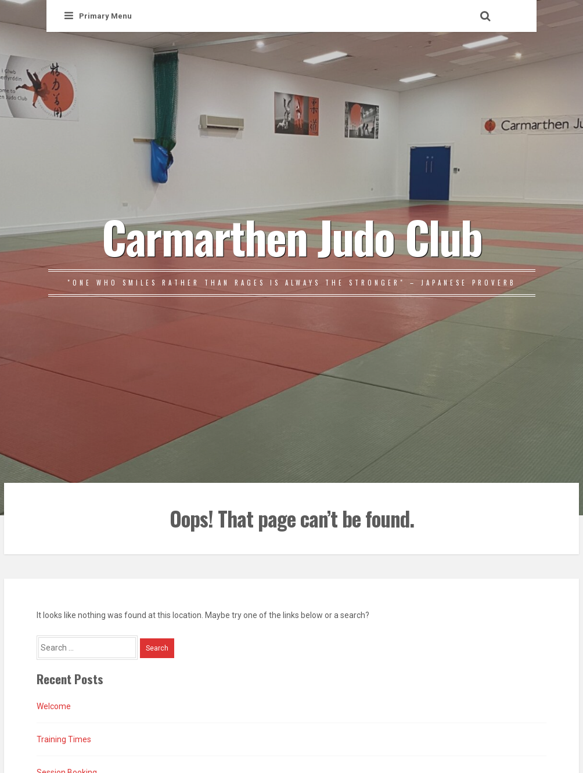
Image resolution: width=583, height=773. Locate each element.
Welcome (54, 706)
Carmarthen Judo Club (292, 236)
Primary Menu (98, 16)
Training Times (64, 739)
